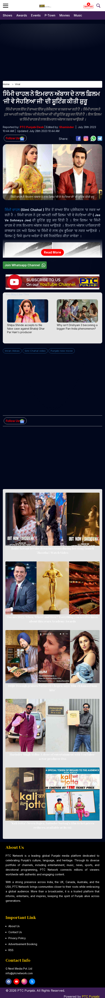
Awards (21, 15)
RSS (10, 950)
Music (78, 15)
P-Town (50, 15)
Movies (64, 15)
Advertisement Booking (22, 944)
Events (36, 15)
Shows (7, 15)
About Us (14, 926)
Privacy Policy (17, 938)
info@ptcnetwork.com (19, 973)
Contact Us (15, 932)
